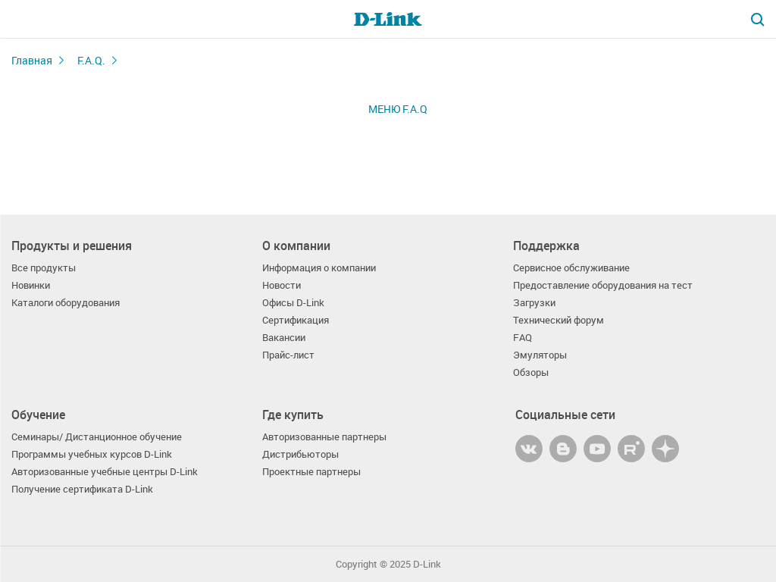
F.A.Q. (91, 60)
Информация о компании (319, 267)
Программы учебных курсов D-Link (91, 454)
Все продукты (43, 267)
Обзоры (531, 372)
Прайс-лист (288, 355)
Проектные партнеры (311, 471)
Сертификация (295, 320)
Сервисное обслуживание (571, 267)
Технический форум (558, 320)
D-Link (427, 564)
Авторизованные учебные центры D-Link (104, 471)
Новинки (30, 285)
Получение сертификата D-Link (82, 489)
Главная (31, 60)
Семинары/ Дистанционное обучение (96, 436)
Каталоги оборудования (65, 302)
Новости (281, 285)
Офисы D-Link (293, 302)
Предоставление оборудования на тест (603, 285)
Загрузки (534, 302)
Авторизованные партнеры (324, 436)
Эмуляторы (540, 355)
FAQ (522, 337)
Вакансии (283, 337)
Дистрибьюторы (300, 454)
